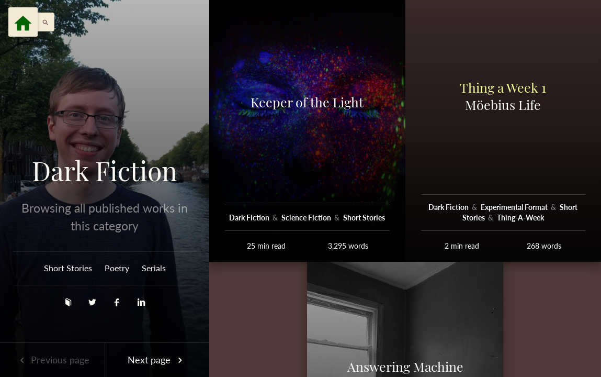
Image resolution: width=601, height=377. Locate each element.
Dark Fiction (104, 170)
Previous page (52, 359)
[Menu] (23, 22)
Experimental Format (515, 207)
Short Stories (68, 268)
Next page (157, 359)
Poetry (117, 268)
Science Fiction (307, 217)
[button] (42, 22)
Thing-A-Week (520, 217)
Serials (154, 268)
